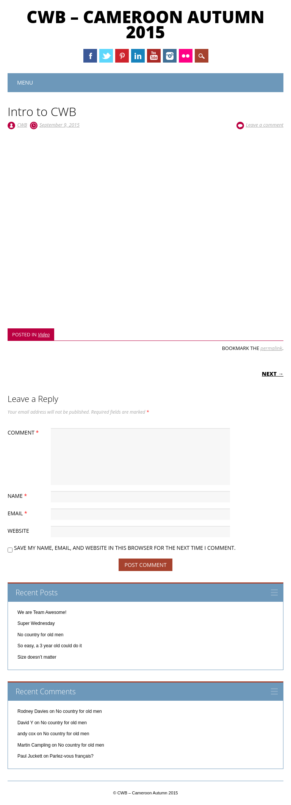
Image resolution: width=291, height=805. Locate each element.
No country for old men (40, 634)
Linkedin (138, 56)
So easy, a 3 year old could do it (49, 645)
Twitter (106, 56)
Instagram (170, 56)
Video (44, 334)
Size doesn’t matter (36, 657)
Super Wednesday (36, 623)
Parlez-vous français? (71, 756)
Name (18, 495)
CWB (22, 124)
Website (18, 530)
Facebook (90, 56)
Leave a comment (264, 124)
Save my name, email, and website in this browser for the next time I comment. (125, 547)
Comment (24, 432)
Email (18, 513)
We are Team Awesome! (41, 612)
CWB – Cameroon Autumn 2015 (145, 24)
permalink (271, 348)
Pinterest (122, 56)
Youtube (154, 56)
